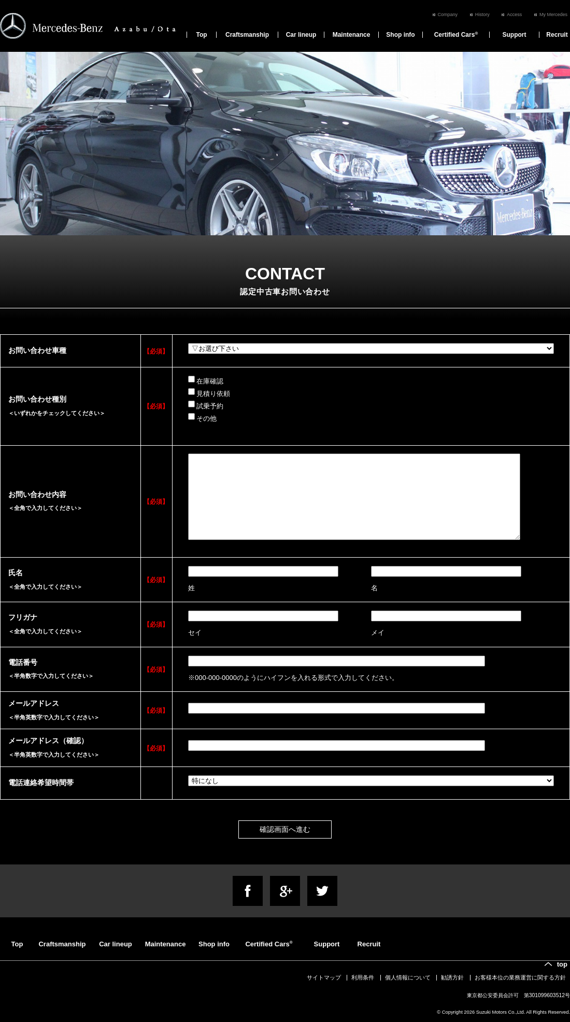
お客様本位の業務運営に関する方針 (520, 977)
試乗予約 (205, 405)
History (482, 14)
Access (514, 14)
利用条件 (362, 977)
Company (448, 14)
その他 (202, 417)
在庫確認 (205, 380)
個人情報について (408, 977)
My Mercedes (553, 14)
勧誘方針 (452, 977)
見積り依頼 (209, 393)
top (562, 964)
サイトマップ (324, 977)
